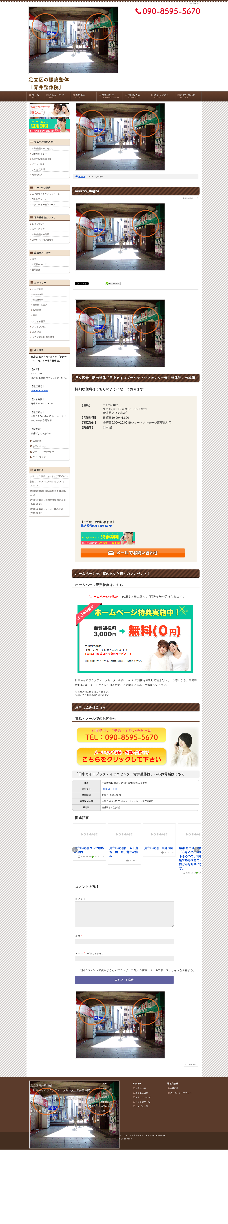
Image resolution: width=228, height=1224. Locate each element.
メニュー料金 (58, 96)
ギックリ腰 (38, 294)
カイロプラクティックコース (46, 194)
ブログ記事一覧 (141, 1106)
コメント (80, 898)
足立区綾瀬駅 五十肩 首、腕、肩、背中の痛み (123, 852)
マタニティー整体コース (44, 204)
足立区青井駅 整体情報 (43, 337)
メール (79, 957)
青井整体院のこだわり (42, 148)
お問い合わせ (189, 96)
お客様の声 (111, 96)
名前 (78, 940)
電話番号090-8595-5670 (96, 525)
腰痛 (34, 259)
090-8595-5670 (109, 789)
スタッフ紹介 (163, 96)
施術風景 (84, 96)
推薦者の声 (37, 174)
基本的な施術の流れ (41, 159)
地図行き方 (137, 96)
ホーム (36, 96)
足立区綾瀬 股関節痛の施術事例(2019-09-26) (48, 493)
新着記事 (36, 332)
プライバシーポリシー (43, 451)
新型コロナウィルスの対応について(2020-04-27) (47, 483)
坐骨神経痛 (38, 299)
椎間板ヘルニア (39, 264)
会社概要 (37, 441)
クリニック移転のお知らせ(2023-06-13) (49, 476)
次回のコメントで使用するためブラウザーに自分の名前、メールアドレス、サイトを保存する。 (137, 974)
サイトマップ (39, 457)
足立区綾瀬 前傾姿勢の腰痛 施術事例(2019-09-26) (48, 502)
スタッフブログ (39, 327)
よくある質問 (38, 169)
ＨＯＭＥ (103, 1093)
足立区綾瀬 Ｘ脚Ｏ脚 (158, 848)
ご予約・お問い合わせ (42, 239)
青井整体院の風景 (40, 234)
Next (197, 850)
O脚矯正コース (39, 199)
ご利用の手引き (39, 153)
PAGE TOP (190, 1069)
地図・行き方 (38, 229)
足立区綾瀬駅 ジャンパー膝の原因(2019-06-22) (46, 511)
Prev (75, 850)
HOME (80, 176)
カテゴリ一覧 (140, 1111)
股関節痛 (36, 269)
